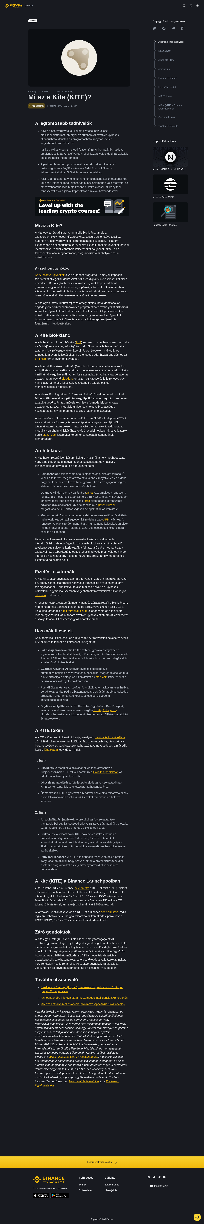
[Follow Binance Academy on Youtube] (164, 1177)
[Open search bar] (183, 5)
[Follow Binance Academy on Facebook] (148, 1177)
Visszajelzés (111, 1190)
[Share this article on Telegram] (173, 28)
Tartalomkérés (112, 1184)
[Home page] (14, 5)
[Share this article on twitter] (154, 28)
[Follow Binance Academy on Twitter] (154, 1177)
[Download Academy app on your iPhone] (41, 1196)
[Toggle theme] (197, 5)
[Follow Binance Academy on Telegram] (159, 1177)
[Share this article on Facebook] (164, 28)
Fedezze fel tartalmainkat (102, 1162)
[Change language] (191, 5)
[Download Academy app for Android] (59, 1196)
